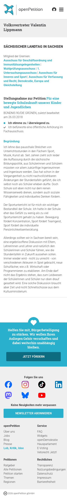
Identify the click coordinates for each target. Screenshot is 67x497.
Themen (9, 477)
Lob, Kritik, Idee (14, 448)
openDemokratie (47, 440)
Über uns (9, 431)
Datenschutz (45, 473)
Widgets (42, 435)
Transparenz (45, 465)
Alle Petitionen (13, 469)
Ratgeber (9, 465)
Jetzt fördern (33, 356)
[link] (61, 9)
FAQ (39, 431)
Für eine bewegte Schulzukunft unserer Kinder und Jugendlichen (32, 102)
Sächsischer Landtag (23, 46)
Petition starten (13, 473)
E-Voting (42, 448)
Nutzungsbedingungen (51, 469)
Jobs (7, 435)
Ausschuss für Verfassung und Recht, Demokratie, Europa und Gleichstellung (33, 81)
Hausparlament (47, 444)
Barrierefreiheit (46, 482)
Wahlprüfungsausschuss (20, 68)
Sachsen (55, 46)
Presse (8, 444)
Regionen (9, 482)
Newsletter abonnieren (33, 413)
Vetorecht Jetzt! (47, 452)
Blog (6, 440)
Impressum (44, 477)
